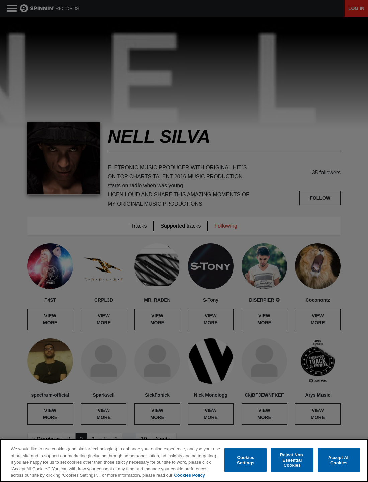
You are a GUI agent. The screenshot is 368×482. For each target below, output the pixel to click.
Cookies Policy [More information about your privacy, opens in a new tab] (189, 475)
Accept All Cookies (339, 460)
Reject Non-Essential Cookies (292, 460)
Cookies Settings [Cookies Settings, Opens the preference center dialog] (245, 460)
